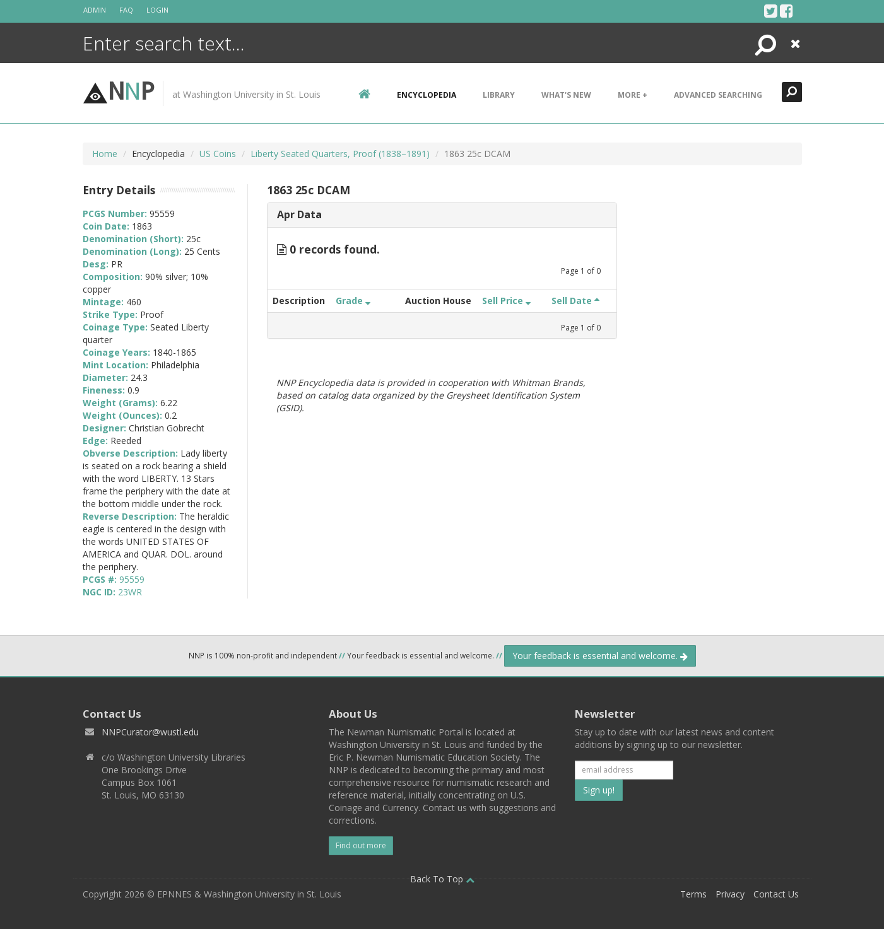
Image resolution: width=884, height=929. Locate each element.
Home (104, 154)
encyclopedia (426, 95)
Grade (353, 301)
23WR (130, 592)
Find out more (361, 845)
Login (157, 10)
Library (499, 95)
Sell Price (506, 301)
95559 (131, 579)
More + (632, 95)
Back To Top (442, 879)
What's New (566, 95)
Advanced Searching (718, 95)
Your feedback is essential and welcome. (600, 656)
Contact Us (776, 894)
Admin (94, 10)
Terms (693, 894)
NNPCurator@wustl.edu (150, 732)
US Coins (217, 154)
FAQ (126, 10)
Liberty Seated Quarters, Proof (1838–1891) (340, 154)
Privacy (730, 894)
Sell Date (575, 301)
